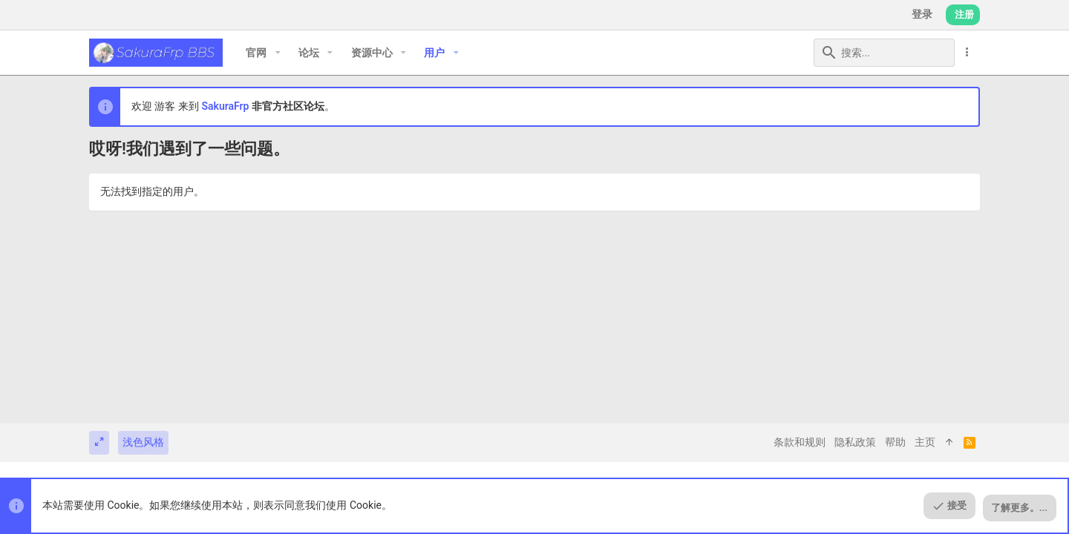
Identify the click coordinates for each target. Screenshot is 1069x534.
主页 (925, 442)
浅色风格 (143, 442)
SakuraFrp (225, 106)
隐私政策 (855, 442)
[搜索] (862, 52)
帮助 (895, 442)
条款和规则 (800, 442)
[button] (277, 53)
